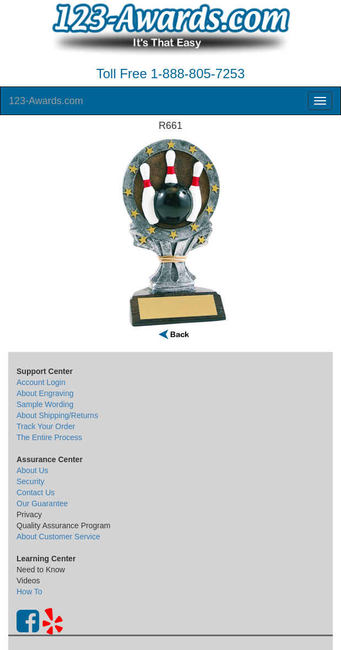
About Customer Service (58, 536)
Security (31, 481)
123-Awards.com (46, 100)
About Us (32, 470)
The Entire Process (49, 437)
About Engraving (45, 393)
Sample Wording (45, 404)
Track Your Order (46, 426)
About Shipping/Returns (57, 415)
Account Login (41, 382)
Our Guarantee (42, 503)
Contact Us (36, 492)
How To (29, 591)
